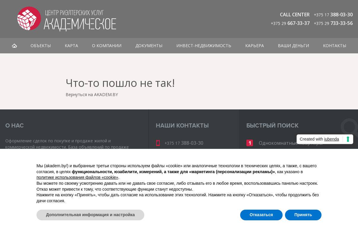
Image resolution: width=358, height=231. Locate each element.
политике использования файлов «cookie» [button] (77, 177)
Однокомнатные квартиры (291, 143)
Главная (14, 45)
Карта (71, 45)
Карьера (254, 45)
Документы (148, 45)
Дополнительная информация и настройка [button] (90, 214)
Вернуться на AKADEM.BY (92, 94)
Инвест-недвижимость (203, 45)
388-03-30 (333, 14)
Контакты (334, 45)
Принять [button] (303, 214)
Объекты (41, 45)
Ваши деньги (293, 45)
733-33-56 (333, 23)
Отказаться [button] (261, 214)
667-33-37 (290, 23)
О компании (106, 45)
